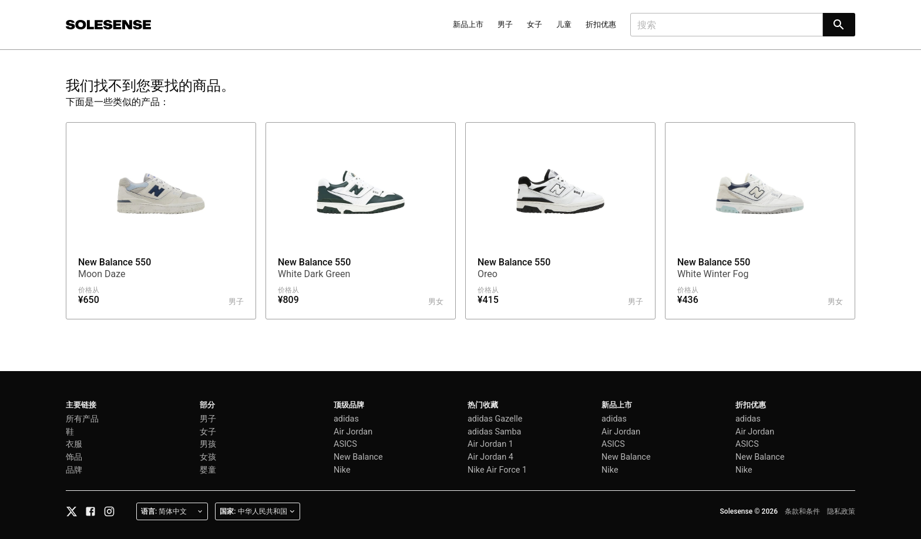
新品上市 (468, 24)
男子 (505, 24)
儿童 (564, 24)
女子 (534, 24)
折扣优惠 (601, 24)
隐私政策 (841, 511)
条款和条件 (802, 511)
